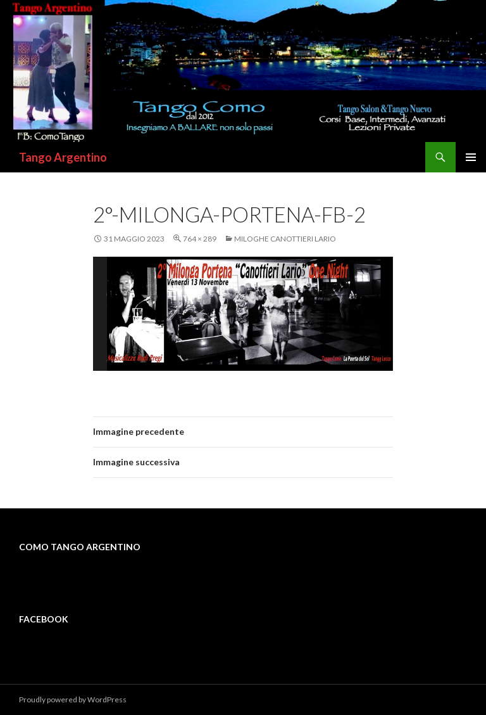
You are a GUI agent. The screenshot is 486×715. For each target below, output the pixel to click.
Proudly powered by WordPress (73, 699)
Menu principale (471, 157)
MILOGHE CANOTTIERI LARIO (285, 238)
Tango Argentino (63, 157)
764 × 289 (199, 238)
